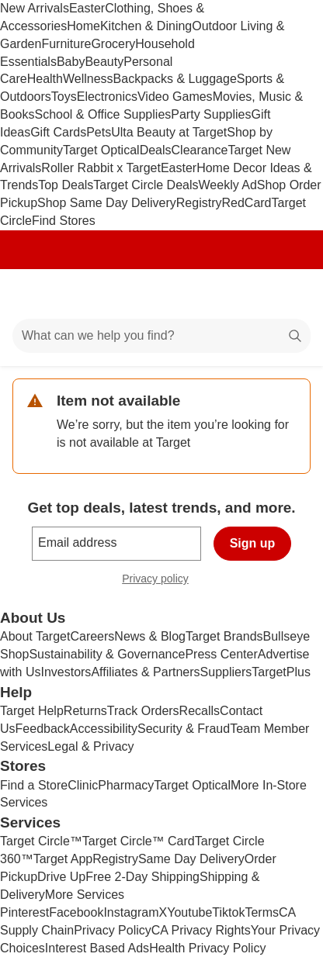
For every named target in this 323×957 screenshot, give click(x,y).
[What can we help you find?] (161, 336)
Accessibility (103, 728)
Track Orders (143, 710)
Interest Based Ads (97, 948)
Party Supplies (211, 114)
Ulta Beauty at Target (169, 132)
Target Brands (224, 636)
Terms (262, 912)
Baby (71, 61)
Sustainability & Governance (107, 654)
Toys (64, 96)
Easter (87, 8)
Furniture (66, 43)
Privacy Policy (112, 930)
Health (45, 78)
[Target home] (161, 293)
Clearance (200, 150)
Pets (98, 132)
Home (83, 26)
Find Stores (64, 220)
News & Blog (150, 636)
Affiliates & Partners (145, 672)
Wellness (88, 78)
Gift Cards (58, 132)
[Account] (250, 294)
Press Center (221, 654)
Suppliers (226, 672)
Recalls (199, 710)
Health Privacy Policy (207, 948)
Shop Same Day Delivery (106, 202)
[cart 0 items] (290, 294)
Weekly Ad (228, 185)
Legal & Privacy (90, 746)
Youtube (189, 912)
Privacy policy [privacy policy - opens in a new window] (161, 580)
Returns (85, 710)
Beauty (104, 61)
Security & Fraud (183, 728)
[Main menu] (33, 294)
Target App (63, 858)
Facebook (76, 912)
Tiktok (228, 912)
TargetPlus (281, 672)
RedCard (246, 202)
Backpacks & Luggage (175, 78)
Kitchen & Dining (146, 26)
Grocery (113, 43)
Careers (92, 636)
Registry (199, 202)
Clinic (83, 785)
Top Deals (65, 185)
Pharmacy (126, 785)
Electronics (107, 96)
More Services (84, 894)
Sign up (253, 543)
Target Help (32, 710)
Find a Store (34, 785)
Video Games (175, 96)
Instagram (130, 912)
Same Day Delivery (191, 858)
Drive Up (61, 876)
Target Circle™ (41, 841)
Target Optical (101, 150)
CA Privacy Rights (201, 930)
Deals (156, 150)
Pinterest (24, 912)
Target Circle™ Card (138, 841)
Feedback (43, 728)
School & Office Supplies (102, 114)
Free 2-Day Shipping (142, 876)
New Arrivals (34, 8)
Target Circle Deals (145, 185)
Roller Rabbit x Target (101, 167)
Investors (65, 672)
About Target (35, 636)
